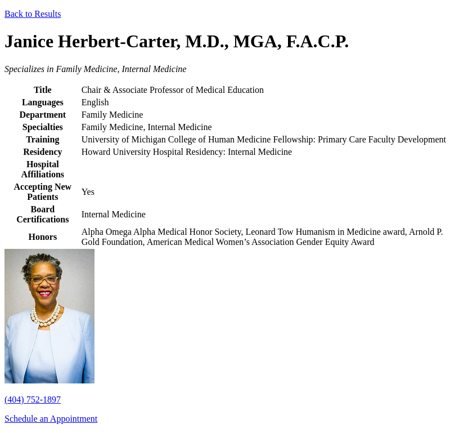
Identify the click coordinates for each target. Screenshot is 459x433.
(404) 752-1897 (32, 399)
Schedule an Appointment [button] (50, 418)
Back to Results (32, 14)
